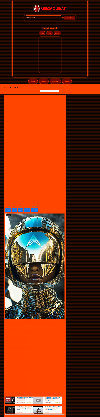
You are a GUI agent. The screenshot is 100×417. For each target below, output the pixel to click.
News (42, 33)
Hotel (49, 33)
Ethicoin (14, 210)
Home (33, 81)
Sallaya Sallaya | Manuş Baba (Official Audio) (24, 397)
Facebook (27, 210)
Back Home (34, 210)
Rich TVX (8, 210)
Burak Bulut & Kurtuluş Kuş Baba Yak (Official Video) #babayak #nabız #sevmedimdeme (52, 399)
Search (20, 210)
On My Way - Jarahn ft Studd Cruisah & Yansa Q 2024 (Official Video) (53, 408)
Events (57, 33)
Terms (67, 81)
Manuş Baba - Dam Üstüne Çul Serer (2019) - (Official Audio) (24, 408)
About (44, 81)
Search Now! (69, 18)
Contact (55, 81)
